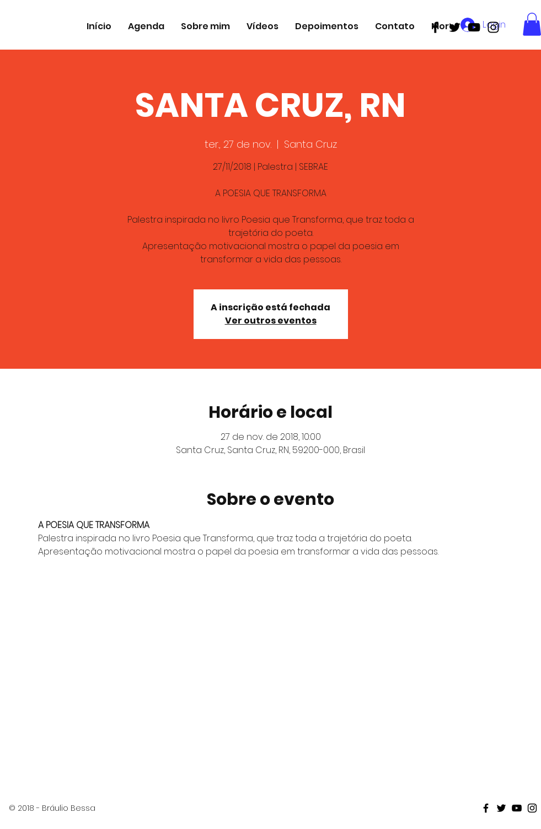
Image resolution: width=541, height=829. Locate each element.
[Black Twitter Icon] (454, 27)
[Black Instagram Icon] (493, 27)
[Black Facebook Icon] (435, 27)
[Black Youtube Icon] (474, 27)
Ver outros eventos (271, 320)
